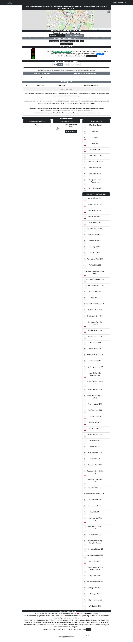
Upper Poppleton (73, 41)
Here (88, 629)
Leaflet (92, 29)
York (82, 41)
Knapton (63, 41)
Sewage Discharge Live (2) (74, 35)
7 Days (71, 64)
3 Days (66, 64)
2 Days (60, 64)
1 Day (55, 64)
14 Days (77, 64)
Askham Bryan (54, 41)
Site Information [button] (119, 3)
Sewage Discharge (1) (57, 35)
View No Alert (71, 131)
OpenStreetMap (100, 29)
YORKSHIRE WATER (66, 44)
